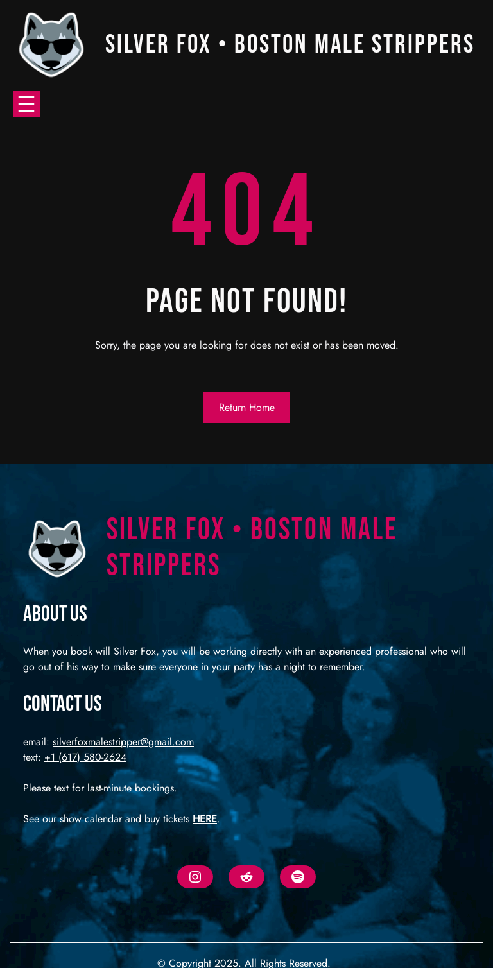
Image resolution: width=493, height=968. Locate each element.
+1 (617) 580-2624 (85, 757)
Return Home (247, 407)
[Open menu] (26, 104)
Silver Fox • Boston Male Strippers (290, 44)
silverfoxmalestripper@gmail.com (123, 741)
